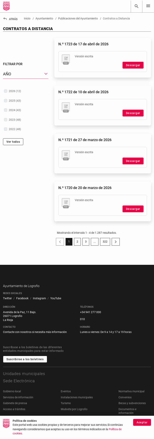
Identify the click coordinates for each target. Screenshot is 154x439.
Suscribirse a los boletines (25, 365)
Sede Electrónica (19, 387)
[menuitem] (7, 305)
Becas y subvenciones (132, 409)
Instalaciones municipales (77, 403)
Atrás (10, 19)
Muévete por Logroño (74, 415)
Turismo (66, 409)
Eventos (66, 397)
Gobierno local (12, 397)
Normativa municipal (131, 397)
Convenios (125, 403)
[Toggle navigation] (148, 6)
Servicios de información (18, 403)
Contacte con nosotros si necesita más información (35, 338)
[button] (25, 100)
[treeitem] (25, 117)
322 (106, 242)
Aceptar (142, 424)
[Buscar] (136, 6)
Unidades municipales (24, 379)
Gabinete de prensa (15, 409)
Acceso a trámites (14, 415)
